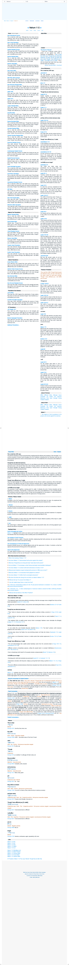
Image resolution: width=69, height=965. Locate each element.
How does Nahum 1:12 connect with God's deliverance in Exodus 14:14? (26, 567)
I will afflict (47, 60)
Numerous (42, 398)
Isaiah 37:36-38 (44, 235)
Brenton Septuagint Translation (14, 318)
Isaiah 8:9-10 (43, 94)
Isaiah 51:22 (43, 372)
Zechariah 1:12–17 (44, 658)
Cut (47, 396)
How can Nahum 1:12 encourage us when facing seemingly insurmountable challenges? (30, 565)
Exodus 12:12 (43, 339)
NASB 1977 (10, 98)
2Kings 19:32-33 (57, 685)
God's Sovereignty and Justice (14, 531)
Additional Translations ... (13, 325)
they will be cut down (53, 57)
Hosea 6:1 (15, 649)
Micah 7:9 (45, 652)
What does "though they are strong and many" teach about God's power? (26, 563)
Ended (51, 396)
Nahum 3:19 (39, 628)
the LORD (42, 56)
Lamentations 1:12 (44, 142)
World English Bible (12, 221)
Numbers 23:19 (54, 604)
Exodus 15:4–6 (54, 636)
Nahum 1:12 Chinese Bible (13, 853)
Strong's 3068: (11, 737)
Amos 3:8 (26, 602)
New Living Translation (12, 42)
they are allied (56, 56)
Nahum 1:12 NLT (11, 843)
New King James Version (13, 77)
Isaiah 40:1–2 (36, 658)
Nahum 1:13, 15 (53, 660)
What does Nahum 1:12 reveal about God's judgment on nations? (24, 572)
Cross (31, 30)
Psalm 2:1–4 (58, 616)
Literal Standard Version (13, 231)
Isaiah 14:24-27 (44, 195)
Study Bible (11, 451)
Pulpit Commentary (12, 691)
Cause (60, 395)
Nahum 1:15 (43, 327)
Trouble (42, 399)
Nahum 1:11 (55, 682)
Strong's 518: (10, 755)
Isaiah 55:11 (20, 602)
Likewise (59, 396)
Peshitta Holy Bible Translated (14, 299)
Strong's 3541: (11, 728)
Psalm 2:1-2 (43, 107)
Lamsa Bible (10, 292)
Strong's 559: (10, 746)
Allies (50, 395)
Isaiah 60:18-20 (44, 384)
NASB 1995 (10, 91)
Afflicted (46, 395)
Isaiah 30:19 (43, 362)
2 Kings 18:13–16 (56, 644)
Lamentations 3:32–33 (12, 645)
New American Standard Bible (14, 84)
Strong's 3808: (11, 827)
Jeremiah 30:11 (11, 666)
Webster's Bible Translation (14, 205)
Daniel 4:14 (32, 629)
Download (59, 65)
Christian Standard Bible (13, 128)
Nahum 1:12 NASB (11, 846)
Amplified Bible (11, 113)
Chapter (59, 451)
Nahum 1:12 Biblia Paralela (13, 851)
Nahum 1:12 (10, 533)
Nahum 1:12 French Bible (13, 855)
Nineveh (11, 505)
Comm (38, 30)
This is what (58, 54)
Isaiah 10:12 (43, 185)
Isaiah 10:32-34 (44, 295)
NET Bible (9, 189)
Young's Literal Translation (13, 245)
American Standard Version (14, 142)
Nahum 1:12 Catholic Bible (13, 856)
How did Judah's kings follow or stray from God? (21, 582)
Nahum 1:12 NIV (11, 841)
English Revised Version (13, 158)
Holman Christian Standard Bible (15, 135)
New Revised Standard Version (15, 283)
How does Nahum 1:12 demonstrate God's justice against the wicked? (26, 560)
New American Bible (12, 276)
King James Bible (11, 70)
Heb (42, 30)
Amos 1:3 (42, 83)
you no (52, 60)
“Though (50, 56)
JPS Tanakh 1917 (11, 309)
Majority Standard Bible (13, 214)
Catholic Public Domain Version (15, 269)
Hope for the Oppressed (13, 549)
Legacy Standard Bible (12, 105)
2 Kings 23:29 (54, 612)
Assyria (10, 511)
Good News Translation (13, 173)
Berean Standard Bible (12, 56)
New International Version (13, 35)
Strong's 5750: (11, 836)
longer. (56, 60)
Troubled (46, 399)
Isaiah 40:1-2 (43, 173)
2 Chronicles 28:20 (49, 713)
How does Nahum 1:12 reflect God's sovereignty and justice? (23, 575)
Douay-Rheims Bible (12, 262)
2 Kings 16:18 (40, 713)
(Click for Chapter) (14, 33)
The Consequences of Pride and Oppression (18, 543)
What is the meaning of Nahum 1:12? (17, 558)
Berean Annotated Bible (13, 121)
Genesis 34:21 (11, 698)
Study (34, 30)
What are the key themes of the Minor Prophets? (21, 592)
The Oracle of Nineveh (45, 50)
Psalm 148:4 (19, 704)
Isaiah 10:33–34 (25, 629)
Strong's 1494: (11, 790)
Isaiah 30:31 (43, 211)
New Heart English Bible (13, 197)
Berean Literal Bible (12, 63)
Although (55, 395)
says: (46, 56)
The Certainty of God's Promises (15, 537)
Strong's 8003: (11, 763)
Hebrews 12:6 (51, 652)
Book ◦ (55, 451)
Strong (60, 398)
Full (55, 396)
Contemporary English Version (14, 151)
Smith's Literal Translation (13, 252)
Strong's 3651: (11, 781)
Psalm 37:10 (43, 132)
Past (47, 398)
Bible (5, 20)
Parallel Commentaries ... (13, 717)
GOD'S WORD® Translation (14, 166)
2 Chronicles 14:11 (19, 622)
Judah (10, 517)
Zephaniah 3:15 (44, 164)
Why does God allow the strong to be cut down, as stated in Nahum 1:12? (26, 577)
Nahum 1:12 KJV (11, 847)
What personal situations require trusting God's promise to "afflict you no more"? (28, 570)
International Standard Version (14, 182)
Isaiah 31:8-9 (43, 218)
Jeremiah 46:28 (44, 255)
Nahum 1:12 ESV (11, 844)
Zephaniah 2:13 (54, 632)
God (10, 523)
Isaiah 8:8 (42, 349)
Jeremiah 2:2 (43, 73)
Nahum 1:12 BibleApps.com (14, 850)
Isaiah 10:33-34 (44, 120)
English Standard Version (13, 49)
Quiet (51, 398)
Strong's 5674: (11, 799)
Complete (42, 396)
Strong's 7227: (11, 772)
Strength (55, 398)
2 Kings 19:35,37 (44, 283)
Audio (27, 30)
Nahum (8, 20)
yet (47, 57)
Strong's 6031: (11, 809)
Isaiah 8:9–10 (10, 617)
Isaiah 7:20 (43, 314)
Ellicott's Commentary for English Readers (18, 678)
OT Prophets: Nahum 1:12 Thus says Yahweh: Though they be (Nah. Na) (24, 858)
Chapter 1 (12, 20)
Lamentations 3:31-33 (45, 152)
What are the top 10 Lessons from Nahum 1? (20, 580)
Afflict (41, 395)
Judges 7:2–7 (11, 622)
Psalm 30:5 (58, 665)
